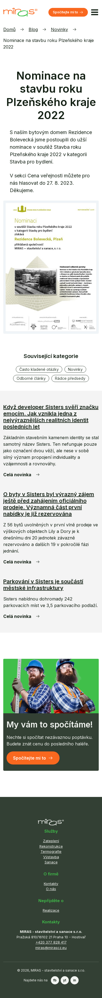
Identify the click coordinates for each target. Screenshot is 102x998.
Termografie (51, 851)
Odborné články (31, 378)
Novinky (59, 29)
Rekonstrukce (51, 846)
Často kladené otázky (39, 369)
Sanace (51, 862)
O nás (51, 889)
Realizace (51, 910)
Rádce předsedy (70, 378)
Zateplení (51, 841)
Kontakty (51, 883)
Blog (33, 29)
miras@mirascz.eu (51, 947)
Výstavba (51, 857)
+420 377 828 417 (51, 942)
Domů (9, 29)
